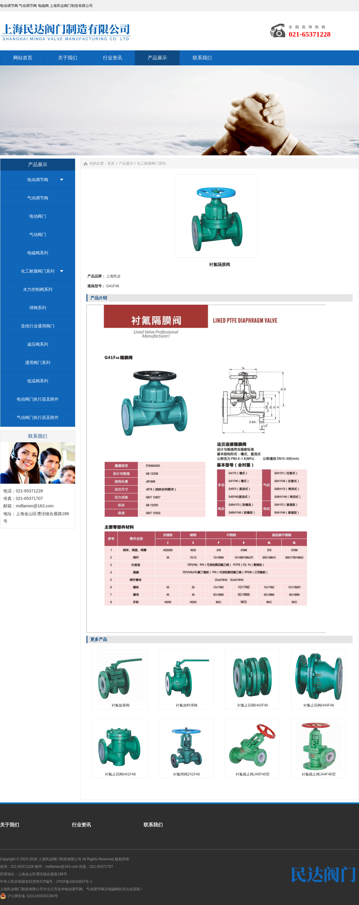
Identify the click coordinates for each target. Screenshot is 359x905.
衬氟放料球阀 (186, 705)
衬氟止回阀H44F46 (318, 705)
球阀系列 (37, 307)
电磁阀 (113, 889)
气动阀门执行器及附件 (38, 417)
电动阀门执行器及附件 (38, 399)
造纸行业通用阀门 (37, 326)
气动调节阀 (37, 198)
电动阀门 (37, 216)
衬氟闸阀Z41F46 (186, 774)
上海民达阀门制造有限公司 (59, 859)
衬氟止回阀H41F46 (120, 774)
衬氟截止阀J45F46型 (252, 774)
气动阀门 (37, 234)
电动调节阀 (37, 179)
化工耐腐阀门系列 (37, 271)
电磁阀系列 (37, 252)
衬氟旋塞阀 (121, 705)
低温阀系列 (37, 380)
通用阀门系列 (37, 362)
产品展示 (126, 163)
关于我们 (9, 824)
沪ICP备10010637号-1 (74, 882)
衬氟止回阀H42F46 (252, 705)
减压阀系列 (37, 344)
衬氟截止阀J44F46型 (318, 774)
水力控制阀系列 (37, 289)
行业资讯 (81, 824)
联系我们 (153, 824)
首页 (111, 163)
